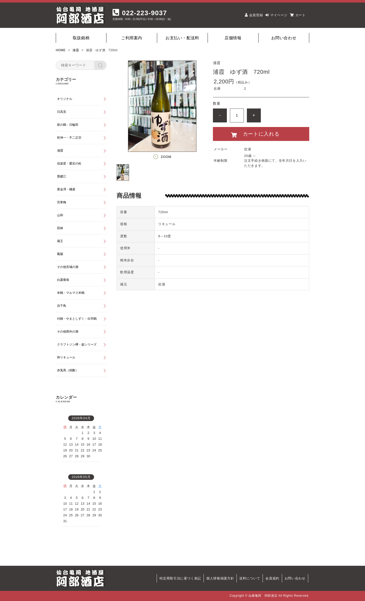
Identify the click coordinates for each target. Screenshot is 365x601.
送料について (249, 578)
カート (300, 15)
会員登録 (256, 15)
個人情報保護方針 (220, 578)
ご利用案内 (131, 38)
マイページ (278, 15)
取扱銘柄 (81, 38)
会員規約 (272, 578)
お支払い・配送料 (182, 38)
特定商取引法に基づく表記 (180, 578)
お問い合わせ (284, 38)
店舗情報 (233, 38)
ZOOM (166, 157)
